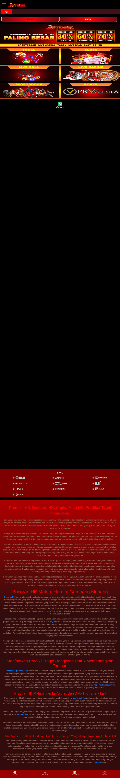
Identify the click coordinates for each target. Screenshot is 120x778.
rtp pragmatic (40, 743)
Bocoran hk (9, 597)
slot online (97, 762)
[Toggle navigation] (4, 4)
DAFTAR (30, 19)
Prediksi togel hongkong (17, 671)
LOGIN (88, 19)
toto (70, 728)
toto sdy (49, 622)
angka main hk (79, 698)
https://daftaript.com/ (103, 685)
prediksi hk (38, 525)
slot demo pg (22, 714)
